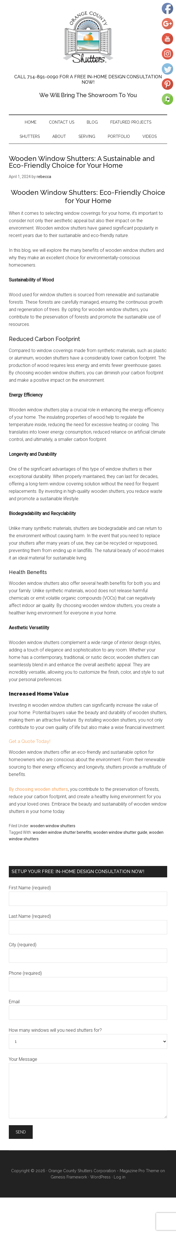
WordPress (100, 1177)
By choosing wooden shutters (38, 789)
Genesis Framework (69, 1177)
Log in (119, 1177)
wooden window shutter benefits (62, 832)
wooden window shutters (52, 826)
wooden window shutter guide (120, 832)
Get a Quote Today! (29, 741)
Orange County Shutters (88, 37)
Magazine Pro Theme (139, 1170)
